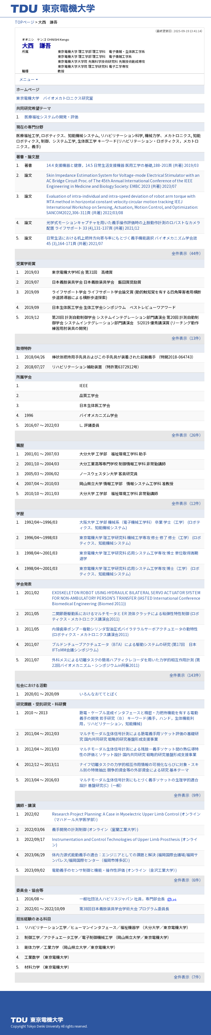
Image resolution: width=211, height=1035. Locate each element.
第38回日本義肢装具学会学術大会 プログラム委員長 (124, 908)
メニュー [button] (27, 79)
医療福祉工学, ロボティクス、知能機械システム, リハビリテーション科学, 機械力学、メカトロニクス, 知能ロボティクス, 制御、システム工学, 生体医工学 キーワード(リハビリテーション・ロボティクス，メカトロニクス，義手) (108, 141)
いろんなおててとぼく (98, 694)
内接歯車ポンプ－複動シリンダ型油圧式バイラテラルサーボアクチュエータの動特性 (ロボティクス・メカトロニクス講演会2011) (125, 631)
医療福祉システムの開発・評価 (51, 116)
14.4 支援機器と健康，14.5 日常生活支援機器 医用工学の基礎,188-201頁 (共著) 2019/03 (122, 165)
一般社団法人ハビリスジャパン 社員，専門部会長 (122, 898)
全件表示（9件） (188, 795)
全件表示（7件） (188, 977)
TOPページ (24, 22)
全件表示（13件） (187, 338)
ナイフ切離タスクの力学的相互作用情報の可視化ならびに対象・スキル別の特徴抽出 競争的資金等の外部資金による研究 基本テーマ (139, 767)
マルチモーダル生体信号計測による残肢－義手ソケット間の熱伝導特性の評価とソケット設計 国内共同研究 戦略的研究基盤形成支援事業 (139, 751)
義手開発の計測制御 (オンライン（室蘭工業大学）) (95, 829)
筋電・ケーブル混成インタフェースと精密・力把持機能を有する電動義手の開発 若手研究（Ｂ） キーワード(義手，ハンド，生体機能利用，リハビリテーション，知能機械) (138, 718)
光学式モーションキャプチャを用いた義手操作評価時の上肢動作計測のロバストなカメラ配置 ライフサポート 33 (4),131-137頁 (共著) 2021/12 (123, 225)
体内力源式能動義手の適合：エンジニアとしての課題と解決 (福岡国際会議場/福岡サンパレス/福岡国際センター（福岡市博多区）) (125, 857)
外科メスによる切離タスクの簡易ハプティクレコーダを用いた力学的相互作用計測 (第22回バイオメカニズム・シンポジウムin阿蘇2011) (126, 662)
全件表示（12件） (187, 503)
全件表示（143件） (186, 675)
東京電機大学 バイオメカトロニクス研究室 (54, 98)
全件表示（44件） (187, 253)
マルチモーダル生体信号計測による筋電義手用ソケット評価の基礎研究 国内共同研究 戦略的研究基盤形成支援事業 (139, 736)
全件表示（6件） (188, 880)
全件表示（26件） (187, 435)
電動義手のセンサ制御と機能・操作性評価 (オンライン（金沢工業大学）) (114, 870)
